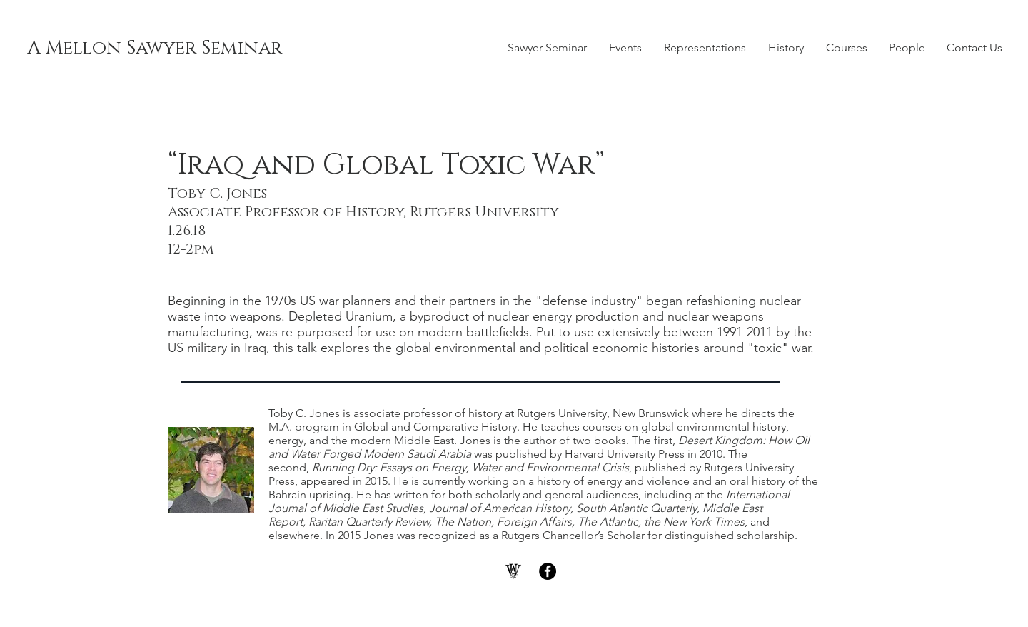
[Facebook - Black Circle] (547, 571)
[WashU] (513, 571)
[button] (625, 48)
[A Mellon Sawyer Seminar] (154, 48)
